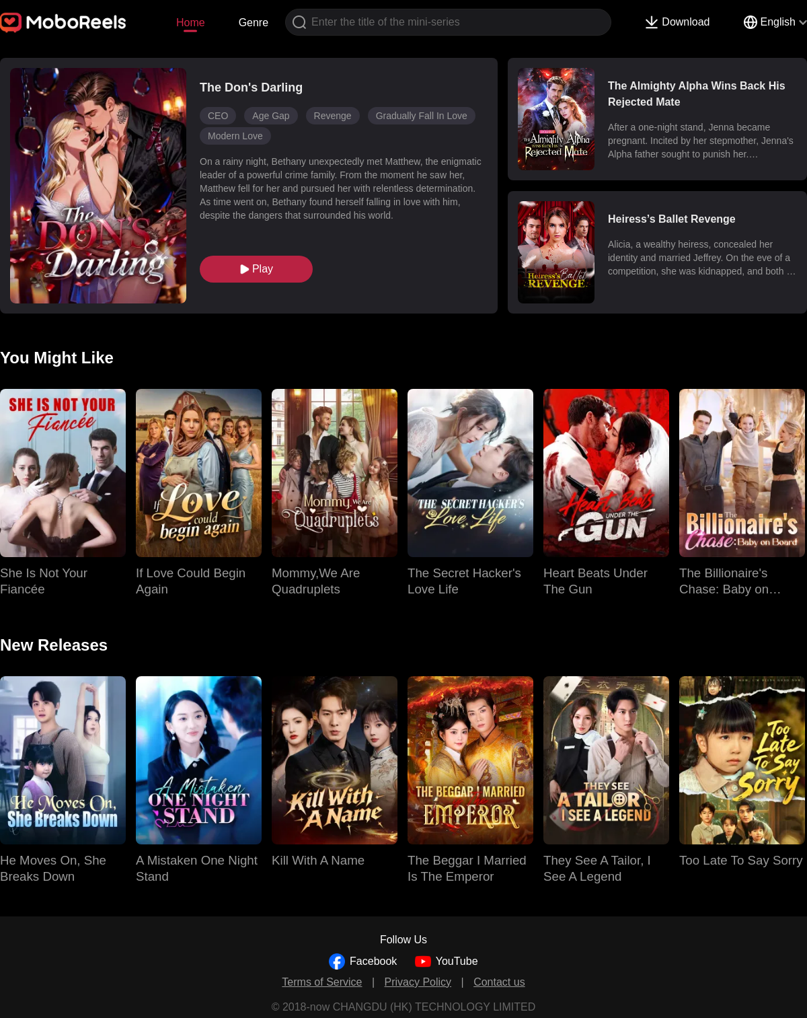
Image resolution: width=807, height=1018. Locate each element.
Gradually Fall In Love (421, 115)
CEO (218, 115)
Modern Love (235, 136)
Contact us (499, 982)
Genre (253, 22)
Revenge (333, 115)
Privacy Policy (418, 982)
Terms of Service (322, 982)
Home (190, 22)
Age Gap (270, 115)
